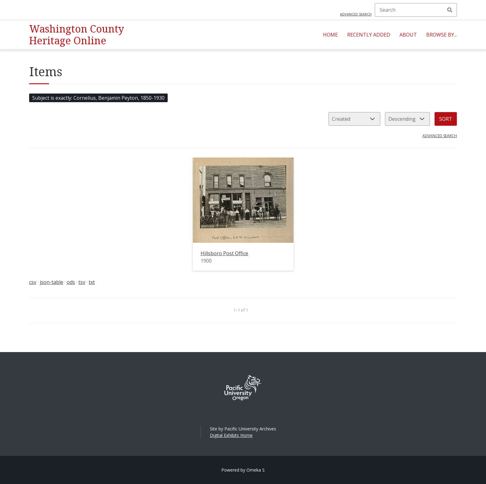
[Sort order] (407, 119)
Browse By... (441, 34)
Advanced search (356, 14)
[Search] (416, 10)
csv (32, 282)
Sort (445, 119)
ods (71, 282)
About (408, 34)
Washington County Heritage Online (76, 34)
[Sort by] (354, 119)
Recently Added (368, 34)
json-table (51, 282)
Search (450, 10)
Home (330, 34)
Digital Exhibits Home (231, 435)
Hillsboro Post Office (224, 253)
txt (92, 282)
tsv (81, 282)
